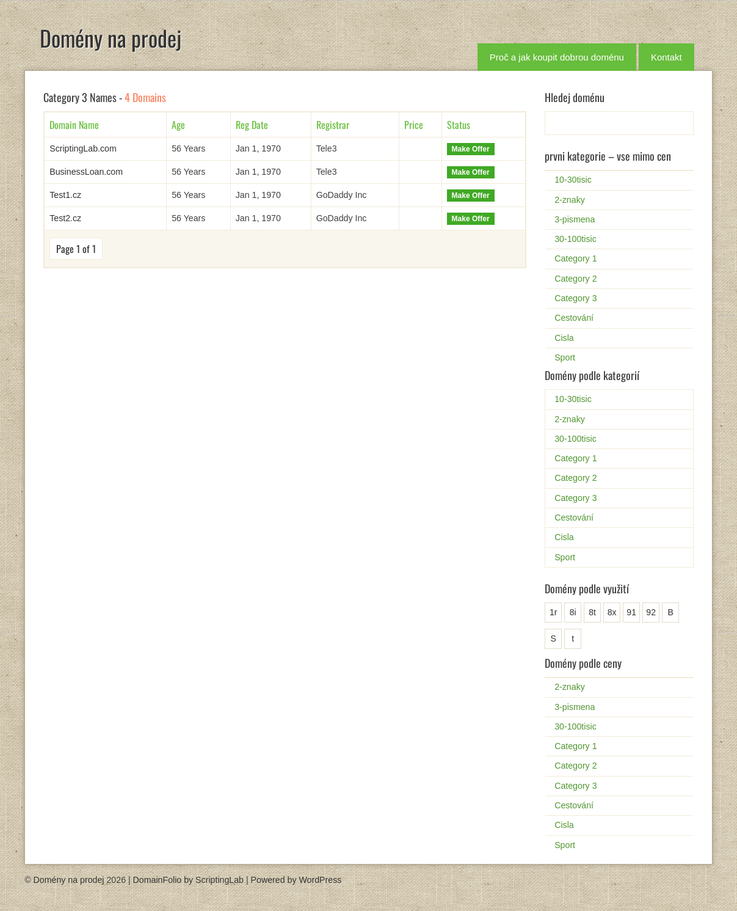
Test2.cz (65, 218)
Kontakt (666, 57)
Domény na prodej (110, 37)
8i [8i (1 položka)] (573, 612)
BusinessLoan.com (86, 172)
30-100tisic (575, 239)
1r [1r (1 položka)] (553, 612)
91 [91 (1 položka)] (631, 612)
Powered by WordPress (296, 880)
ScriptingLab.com (83, 148)
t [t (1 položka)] (573, 638)
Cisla (564, 338)
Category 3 (575, 298)
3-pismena (574, 219)
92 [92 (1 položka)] (651, 612)
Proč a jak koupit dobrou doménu (557, 57)
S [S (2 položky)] (553, 638)
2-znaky (569, 200)
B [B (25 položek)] (670, 612)
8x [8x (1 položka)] (612, 612)
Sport (564, 357)
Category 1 (575, 258)
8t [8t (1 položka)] (592, 612)
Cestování (574, 318)
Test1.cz (65, 195)
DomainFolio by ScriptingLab (188, 880)
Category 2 (575, 279)
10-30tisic (573, 180)
